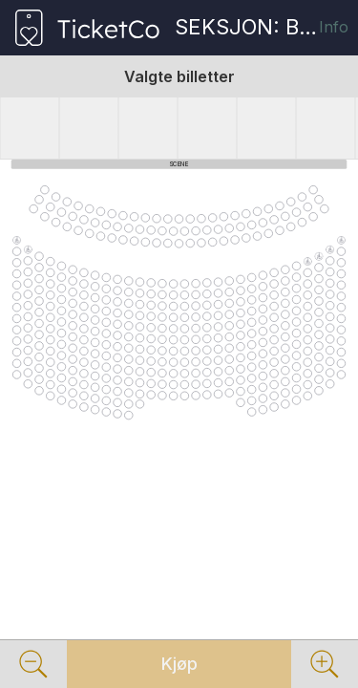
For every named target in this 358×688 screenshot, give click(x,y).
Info (333, 26)
